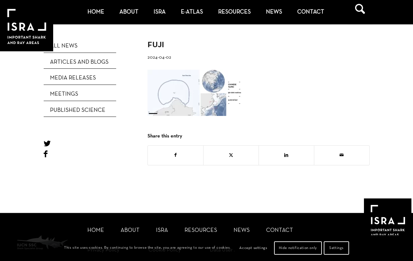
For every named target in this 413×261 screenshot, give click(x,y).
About (130, 230)
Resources (201, 230)
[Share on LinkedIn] (286, 155)
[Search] (359, 12)
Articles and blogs (79, 62)
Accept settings (253, 248)
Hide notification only (298, 248)
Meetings (64, 94)
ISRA (162, 230)
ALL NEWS (64, 46)
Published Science (77, 110)
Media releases (73, 78)
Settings (336, 248)
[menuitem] (96, 12)
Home (95, 230)
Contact (279, 230)
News (242, 230)
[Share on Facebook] (175, 155)
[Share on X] (231, 155)
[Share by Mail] (341, 155)
